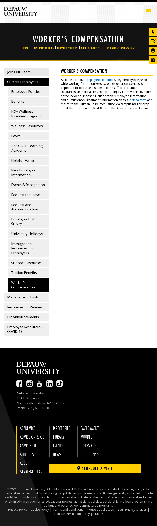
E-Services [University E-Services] (88, 445)
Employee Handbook (100, 80)
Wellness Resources (27, 125)
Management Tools (23, 297)
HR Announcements (23, 317)
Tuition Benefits (24, 272)
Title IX (98, 514)
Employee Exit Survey (22, 221)
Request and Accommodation (24, 207)
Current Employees (92, 48)
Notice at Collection (100, 509)
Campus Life (29, 445)
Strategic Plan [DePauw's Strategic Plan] (31, 471)
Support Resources (26, 262)
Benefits (17, 101)
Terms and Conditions (68, 509)
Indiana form (138, 100)
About (24, 463)
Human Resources (67, 48)
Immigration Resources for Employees (22, 248)
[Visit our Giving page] (153, 60)
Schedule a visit (95, 468)
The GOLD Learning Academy (27, 148)
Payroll (17, 135)
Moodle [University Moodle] (86, 437)
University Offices (43, 48)
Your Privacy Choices (132, 509)
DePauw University (20, 11)
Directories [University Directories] (62, 428)
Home (26, 48)
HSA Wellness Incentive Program (26, 113)
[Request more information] (153, 51)
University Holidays (27, 233)
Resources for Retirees (25, 307)
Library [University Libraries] (58, 437)
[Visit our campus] (153, 32)
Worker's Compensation (120, 48)
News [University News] (57, 454)
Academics (27, 428)
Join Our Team (19, 72)
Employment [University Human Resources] (90, 428)
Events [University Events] (58, 445)
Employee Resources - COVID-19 (25, 329)
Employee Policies (25, 91)
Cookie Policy (40, 509)
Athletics (27, 454)
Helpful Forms (23, 160)
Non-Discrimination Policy (72, 514)
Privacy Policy (17, 509)
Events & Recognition (28, 184)
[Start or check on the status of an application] (153, 41)
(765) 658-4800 (38, 408)
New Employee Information (23, 172)
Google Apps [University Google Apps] (90, 454)
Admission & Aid (32, 437)
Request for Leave (25, 194)
